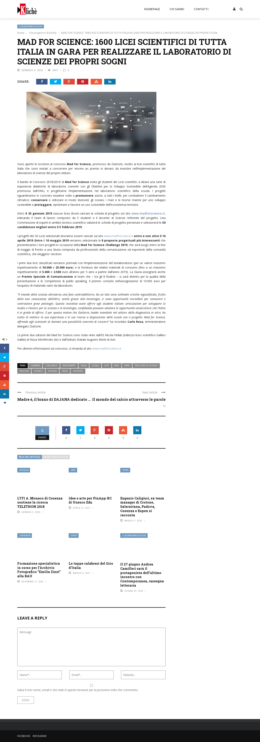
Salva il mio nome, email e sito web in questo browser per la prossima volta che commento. (77, 690)
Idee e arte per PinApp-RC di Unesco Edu (90, 500)
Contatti (201, 9)
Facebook (23, 736)
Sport (126, 470)
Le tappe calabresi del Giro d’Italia (91, 565)
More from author (55, 457)
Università (25, 535)
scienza (52, 370)
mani (127, 365)
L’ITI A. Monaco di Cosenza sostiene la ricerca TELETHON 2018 (40, 502)
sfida (65, 370)
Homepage (152, 9)
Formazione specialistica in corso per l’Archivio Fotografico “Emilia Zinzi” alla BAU (39, 569)
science (38, 370)
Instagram (39, 736)
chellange (51, 365)
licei (106, 365)
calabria (35, 365)
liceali (95, 365)
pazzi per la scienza (146, 365)
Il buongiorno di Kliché (30, 26)
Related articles (29, 457)
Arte (73, 470)
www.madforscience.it (148, 213)
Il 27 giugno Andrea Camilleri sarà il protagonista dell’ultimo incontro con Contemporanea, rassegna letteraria (142, 574)
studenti (78, 370)
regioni (24, 370)
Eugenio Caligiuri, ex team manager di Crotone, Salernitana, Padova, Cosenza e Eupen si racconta (142, 506)
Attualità (24, 470)
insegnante (69, 365)
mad (116, 365)
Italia (84, 365)
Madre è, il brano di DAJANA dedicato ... (53, 399)
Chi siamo (177, 9)
